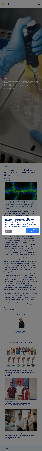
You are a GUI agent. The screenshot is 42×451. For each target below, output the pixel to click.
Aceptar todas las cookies (32, 230)
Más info (25, 226)
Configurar (9, 231)
